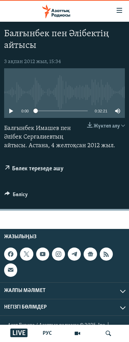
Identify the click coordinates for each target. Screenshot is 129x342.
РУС (47, 333)
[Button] (16, 196)
